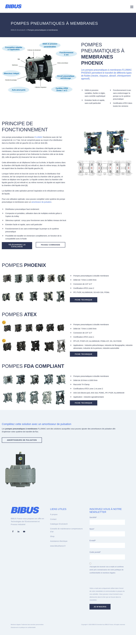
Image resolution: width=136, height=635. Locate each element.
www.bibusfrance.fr (58, 546)
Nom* (91, 529)
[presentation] (108, 582)
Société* (93, 517)
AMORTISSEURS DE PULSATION (22, 440)
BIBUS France (109, 624)
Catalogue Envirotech (59, 524)
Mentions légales (16, 624)
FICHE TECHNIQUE (83, 300)
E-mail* (92, 540)
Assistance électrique (58, 541)
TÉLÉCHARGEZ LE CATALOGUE (17, 246)
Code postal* (95, 552)
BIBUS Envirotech (97, 624)
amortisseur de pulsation (41, 202)
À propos (53, 514)
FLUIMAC (39, 137)
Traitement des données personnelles (32, 624)
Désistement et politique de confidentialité (23, 627)
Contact (53, 519)
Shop (52, 536)
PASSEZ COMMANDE (50, 245)
